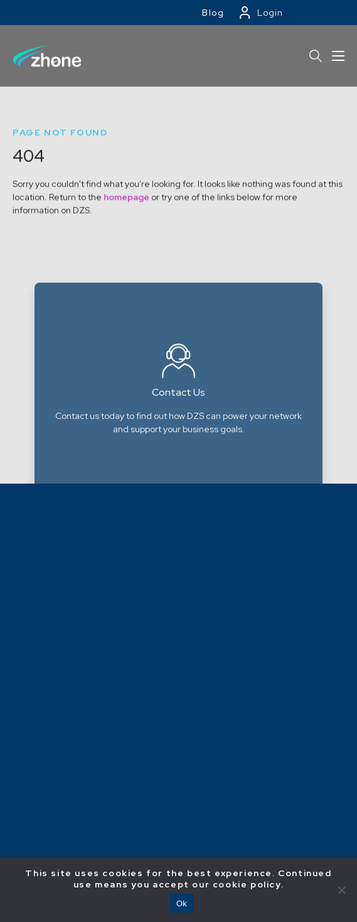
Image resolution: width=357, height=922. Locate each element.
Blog (213, 12)
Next (336, 436)
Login (270, 12)
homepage (126, 210)
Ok (181, 903)
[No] (341, 890)
